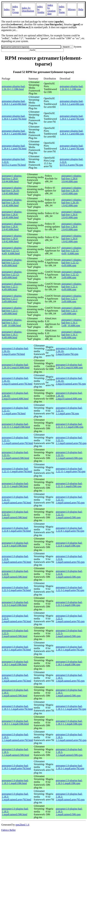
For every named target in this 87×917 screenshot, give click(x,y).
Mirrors (72, 9)
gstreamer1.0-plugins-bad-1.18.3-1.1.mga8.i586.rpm (69, 722)
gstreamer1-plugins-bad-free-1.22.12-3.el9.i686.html (12, 274)
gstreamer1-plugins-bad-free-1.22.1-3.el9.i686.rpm (71, 298)
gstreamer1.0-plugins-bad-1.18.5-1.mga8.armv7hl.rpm (70, 648)
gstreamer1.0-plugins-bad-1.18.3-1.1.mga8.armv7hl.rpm (71, 707)
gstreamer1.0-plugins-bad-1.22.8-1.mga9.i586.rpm (69, 544)
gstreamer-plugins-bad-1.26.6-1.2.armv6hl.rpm (72, 102)
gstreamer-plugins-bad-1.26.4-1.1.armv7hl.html (14, 147)
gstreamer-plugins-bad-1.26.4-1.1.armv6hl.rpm (72, 132)
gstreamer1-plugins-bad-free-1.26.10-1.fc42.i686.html (12, 202)
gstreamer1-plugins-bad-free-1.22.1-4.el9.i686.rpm (71, 286)
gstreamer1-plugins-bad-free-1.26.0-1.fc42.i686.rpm (71, 238)
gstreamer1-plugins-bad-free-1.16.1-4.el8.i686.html (12, 334)
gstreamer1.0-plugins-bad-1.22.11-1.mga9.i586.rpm (69, 485)
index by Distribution (28, 9)
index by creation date (51, 9)
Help (80, 9)
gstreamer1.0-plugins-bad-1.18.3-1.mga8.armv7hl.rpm (70, 767)
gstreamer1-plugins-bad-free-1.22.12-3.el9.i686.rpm (71, 274)
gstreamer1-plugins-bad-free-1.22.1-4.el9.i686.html (12, 286)
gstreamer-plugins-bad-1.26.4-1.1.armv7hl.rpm (72, 147)
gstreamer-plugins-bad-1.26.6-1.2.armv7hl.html (14, 117)
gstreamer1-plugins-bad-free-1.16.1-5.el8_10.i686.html (12, 322)
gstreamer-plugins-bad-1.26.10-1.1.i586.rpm (71, 88)
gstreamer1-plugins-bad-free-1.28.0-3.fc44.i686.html (12, 178)
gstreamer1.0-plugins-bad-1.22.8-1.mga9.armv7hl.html (16, 529)
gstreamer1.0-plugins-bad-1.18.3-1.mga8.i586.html (15, 782)
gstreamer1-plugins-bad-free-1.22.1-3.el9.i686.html (12, 298)
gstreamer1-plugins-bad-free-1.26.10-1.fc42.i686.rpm (71, 202)
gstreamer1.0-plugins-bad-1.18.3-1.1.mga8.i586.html (15, 722)
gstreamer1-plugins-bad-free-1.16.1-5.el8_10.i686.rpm (71, 322)
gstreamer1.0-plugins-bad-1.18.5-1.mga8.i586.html (15, 663)
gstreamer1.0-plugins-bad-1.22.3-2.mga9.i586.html (15, 603)
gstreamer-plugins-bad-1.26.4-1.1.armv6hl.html (14, 132)
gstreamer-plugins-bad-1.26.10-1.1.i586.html (13, 88)
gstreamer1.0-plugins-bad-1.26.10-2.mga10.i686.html (15, 366)
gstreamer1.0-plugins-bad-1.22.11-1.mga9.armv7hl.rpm (70, 470)
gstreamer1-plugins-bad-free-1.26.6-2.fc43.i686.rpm (71, 214)
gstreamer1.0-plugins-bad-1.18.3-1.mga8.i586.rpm (69, 782)
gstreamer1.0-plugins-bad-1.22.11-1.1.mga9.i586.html (16, 425)
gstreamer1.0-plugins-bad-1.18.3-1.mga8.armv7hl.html (16, 767)
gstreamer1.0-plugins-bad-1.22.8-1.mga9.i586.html (15, 544)
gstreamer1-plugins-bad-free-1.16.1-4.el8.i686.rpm (71, 334)
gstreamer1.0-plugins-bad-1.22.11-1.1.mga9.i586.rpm (69, 425)
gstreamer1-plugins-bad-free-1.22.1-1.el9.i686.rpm (71, 310)
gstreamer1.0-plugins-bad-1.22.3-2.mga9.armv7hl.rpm (70, 589)
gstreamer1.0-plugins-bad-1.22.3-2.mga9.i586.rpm (69, 603)
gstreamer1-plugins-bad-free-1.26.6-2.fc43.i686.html (12, 214)
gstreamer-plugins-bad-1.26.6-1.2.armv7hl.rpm (72, 117)
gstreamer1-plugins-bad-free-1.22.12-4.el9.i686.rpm (71, 262)
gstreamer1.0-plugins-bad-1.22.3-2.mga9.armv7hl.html (16, 589)
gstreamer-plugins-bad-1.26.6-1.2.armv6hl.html (14, 102)
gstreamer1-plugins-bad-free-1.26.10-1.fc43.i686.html (12, 190)
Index (7, 9)
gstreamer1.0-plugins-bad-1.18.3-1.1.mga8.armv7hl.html (17, 707)
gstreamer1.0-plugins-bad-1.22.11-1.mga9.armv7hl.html (17, 470)
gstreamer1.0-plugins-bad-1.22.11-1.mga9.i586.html (15, 485)
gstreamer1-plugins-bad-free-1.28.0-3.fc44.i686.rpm (71, 178)
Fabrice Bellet (8, 830)
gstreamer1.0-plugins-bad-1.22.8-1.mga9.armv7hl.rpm (70, 529)
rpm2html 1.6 (22, 824)
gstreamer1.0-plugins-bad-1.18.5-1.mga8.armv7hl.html (16, 648)
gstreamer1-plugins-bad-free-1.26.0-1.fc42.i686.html (12, 238)
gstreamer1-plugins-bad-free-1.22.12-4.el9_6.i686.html (12, 250)
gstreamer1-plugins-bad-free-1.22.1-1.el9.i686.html (12, 310)
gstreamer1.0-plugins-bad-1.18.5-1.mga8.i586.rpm (69, 663)
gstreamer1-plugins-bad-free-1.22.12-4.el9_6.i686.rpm (71, 250)
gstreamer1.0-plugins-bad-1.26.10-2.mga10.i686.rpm (69, 366)
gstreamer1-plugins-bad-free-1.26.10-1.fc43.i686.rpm (71, 190)
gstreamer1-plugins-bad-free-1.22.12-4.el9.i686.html (12, 262)
